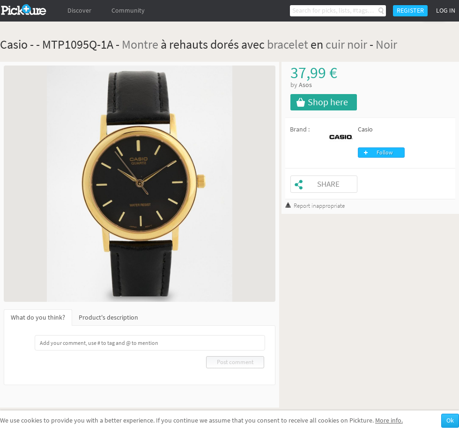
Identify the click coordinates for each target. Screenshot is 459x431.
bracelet (287, 44)
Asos (305, 84)
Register (410, 10)
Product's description (108, 317)
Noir (386, 44)
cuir (335, 44)
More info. (389, 420)
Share (328, 184)
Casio (365, 129)
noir (357, 44)
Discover (79, 10)
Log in (445, 10)
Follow (385, 152)
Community (128, 10)
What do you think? (38, 317)
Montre (140, 44)
